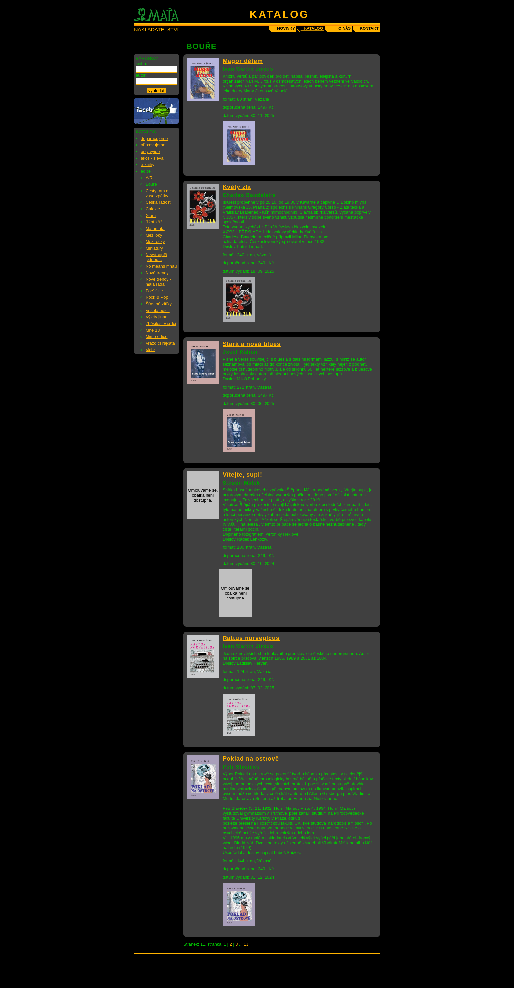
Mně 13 (153, 330)
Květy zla (237, 187)
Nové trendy (157, 272)
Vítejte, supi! (242, 474)
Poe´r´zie (154, 290)
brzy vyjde (150, 151)
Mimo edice (156, 336)
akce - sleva (152, 158)
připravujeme (153, 144)
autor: (141, 75)
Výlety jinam (157, 316)
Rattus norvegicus (251, 638)
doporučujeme (154, 138)
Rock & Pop (157, 297)
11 (246, 944)
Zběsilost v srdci (161, 323)
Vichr (150, 349)
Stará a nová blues (252, 344)
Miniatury (154, 248)
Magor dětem (243, 61)
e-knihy (147, 164)
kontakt (369, 28)
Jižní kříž (154, 221)
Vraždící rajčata (160, 343)
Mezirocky (155, 241)
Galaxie (153, 208)
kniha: (141, 63)
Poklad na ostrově (251, 758)
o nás (344, 28)
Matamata (155, 228)
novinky (286, 28)
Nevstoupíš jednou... (156, 257)
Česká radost (158, 202)
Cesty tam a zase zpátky (157, 193)
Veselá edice (158, 310)
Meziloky (154, 235)
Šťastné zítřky (159, 303)
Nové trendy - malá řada (158, 282)
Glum (151, 215)
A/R (149, 177)
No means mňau (161, 266)
